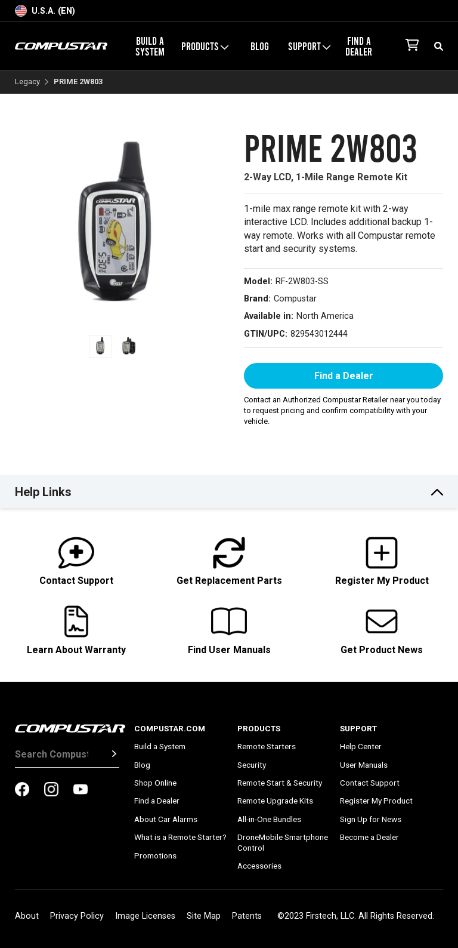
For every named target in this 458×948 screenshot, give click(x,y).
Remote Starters (266, 746)
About (27, 916)
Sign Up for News (370, 819)
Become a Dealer (369, 837)
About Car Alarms (165, 819)
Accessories (259, 865)
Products (204, 46)
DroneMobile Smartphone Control (282, 842)
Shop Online (155, 782)
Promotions (155, 855)
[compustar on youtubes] (80, 790)
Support (309, 46)
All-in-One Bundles (269, 819)
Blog (259, 46)
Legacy (27, 82)
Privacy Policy (77, 916)
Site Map (204, 916)
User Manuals (364, 765)
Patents (247, 916)
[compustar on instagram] (51, 790)
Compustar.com (169, 728)
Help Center (361, 746)
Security (251, 765)
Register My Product (376, 800)
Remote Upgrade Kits (275, 800)
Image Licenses (145, 916)
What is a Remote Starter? (180, 837)
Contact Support (370, 782)
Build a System (150, 46)
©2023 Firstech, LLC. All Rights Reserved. (355, 916)
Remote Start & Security (279, 782)
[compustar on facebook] (22, 790)
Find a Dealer (358, 46)
